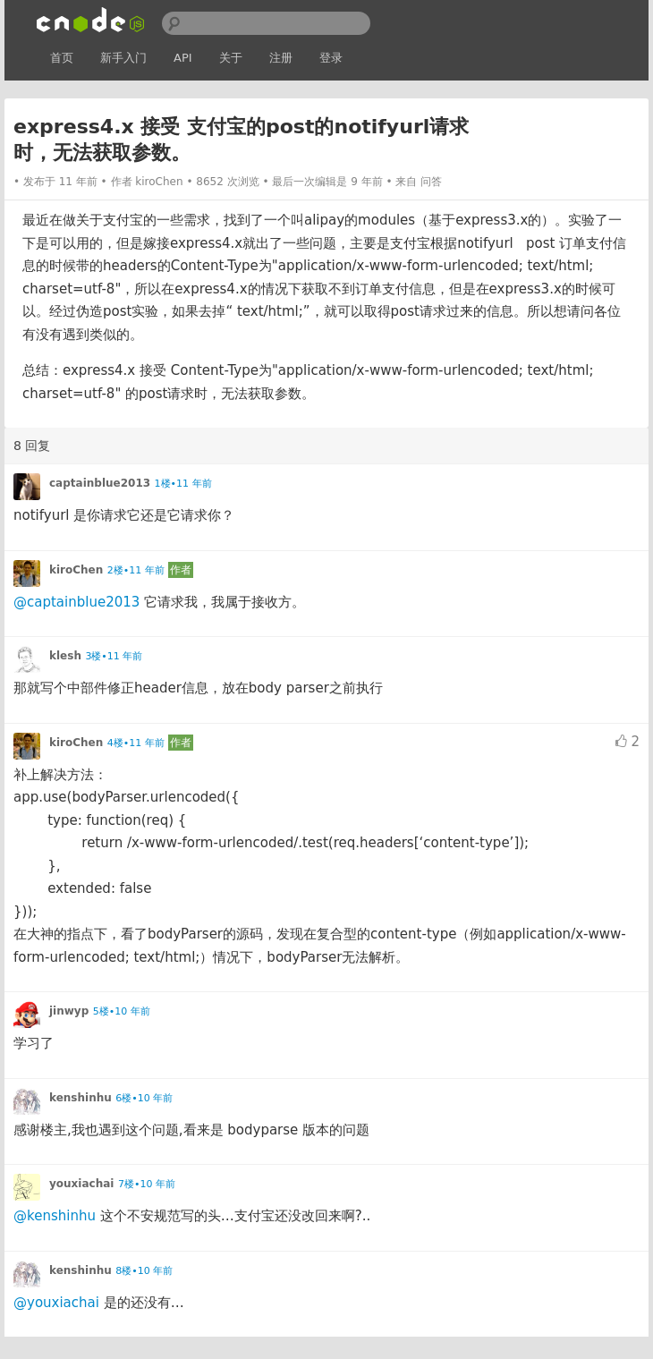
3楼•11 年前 (113, 656)
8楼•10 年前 (144, 1271)
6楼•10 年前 (144, 1098)
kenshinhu (80, 1097)
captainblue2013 (99, 483)
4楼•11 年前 (136, 743)
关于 (230, 57)
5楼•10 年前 (121, 1011)
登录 (331, 57)
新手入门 (123, 57)
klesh (65, 656)
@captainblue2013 (76, 602)
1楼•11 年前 (183, 483)
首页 (61, 57)
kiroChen (158, 181)
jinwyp (69, 1011)
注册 (281, 57)
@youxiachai (56, 1303)
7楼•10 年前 (146, 1184)
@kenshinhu (54, 1216)
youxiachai (81, 1183)
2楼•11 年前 (136, 570)
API (183, 57)
